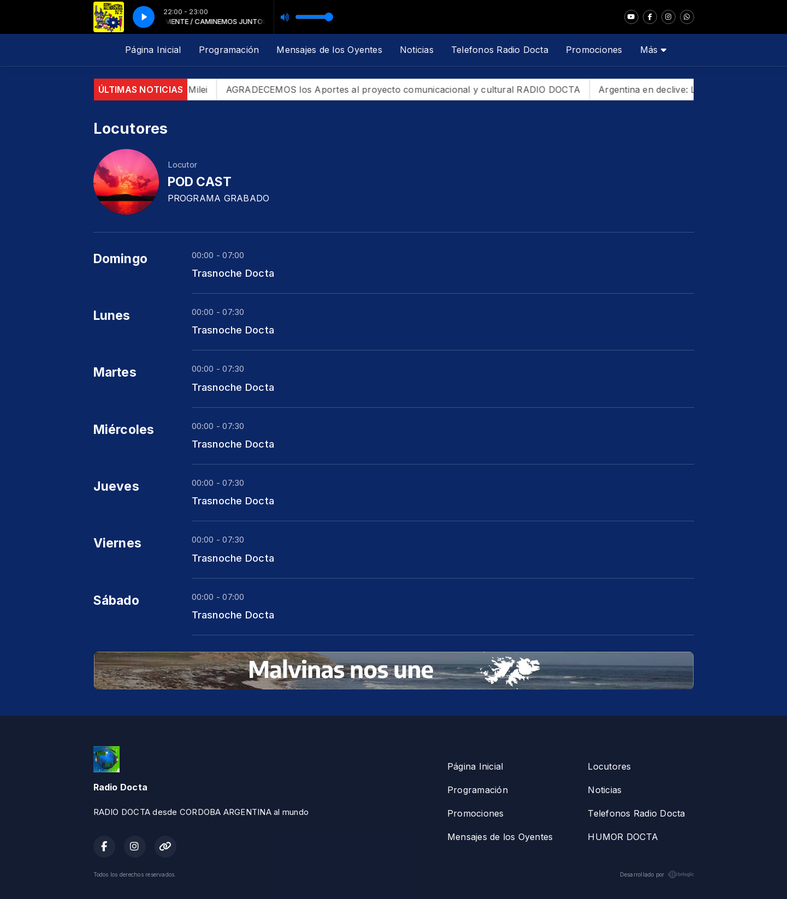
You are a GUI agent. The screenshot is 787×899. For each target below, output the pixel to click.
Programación (229, 49)
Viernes (117, 543)
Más (653, 49)
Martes (115, 372)
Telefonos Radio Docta (499, 49)
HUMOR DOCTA (623, 836)
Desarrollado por (657, 874)
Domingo (120, 258)
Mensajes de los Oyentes (329, 49)
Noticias (417, 49)
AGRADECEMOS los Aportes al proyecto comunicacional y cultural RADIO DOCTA (416, 89)
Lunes (112, 315)
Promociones (594, 49)
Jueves (116, 486)
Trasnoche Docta (233, 273)
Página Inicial (153, 49)
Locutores (609, 766)
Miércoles (124, 429)
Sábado (116, 600)
